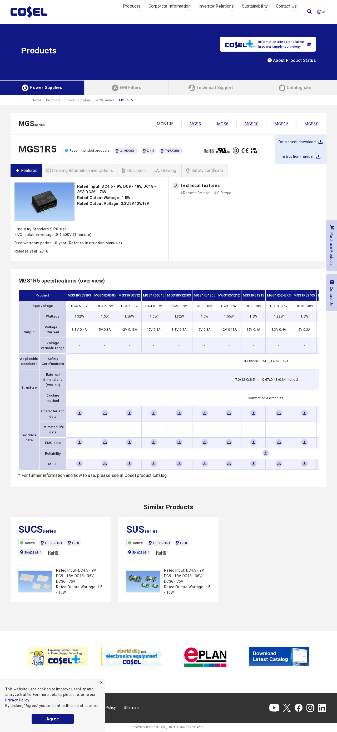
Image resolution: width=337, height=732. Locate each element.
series (37, 529)
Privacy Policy (17, 700)
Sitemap (131, 707)
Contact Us (286, 11)
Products (132, 11)
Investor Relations (216, 11)
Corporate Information (169, 11)
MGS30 (311, 123)
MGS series (105, 100)
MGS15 (281, 123)
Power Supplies (78, 100)
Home (36, 100)
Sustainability (255, 11)
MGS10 (252, 123)
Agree (52, 718)
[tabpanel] (58, 656)
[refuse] (101, 682)
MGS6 (223, 123)
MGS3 (195, 123)
